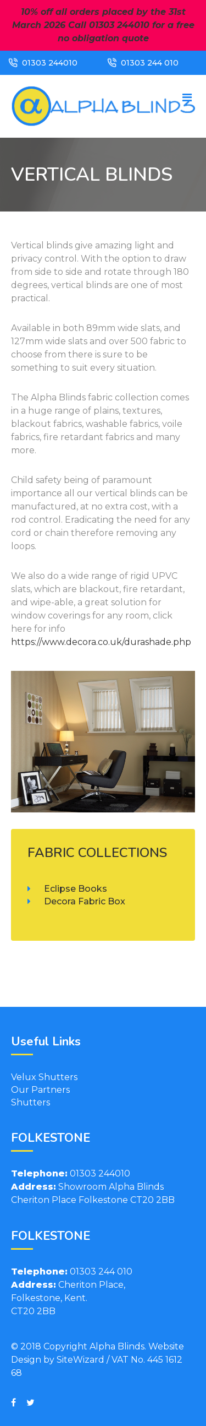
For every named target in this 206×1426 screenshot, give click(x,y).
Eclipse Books (75, 888)
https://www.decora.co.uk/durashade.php (101, 642)
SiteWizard (80, 1359)
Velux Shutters (44, 1077)
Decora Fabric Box (84, 901)
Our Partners (40, 1090)
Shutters (30, 1102)
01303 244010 (49, 63)
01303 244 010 (150, 63)
